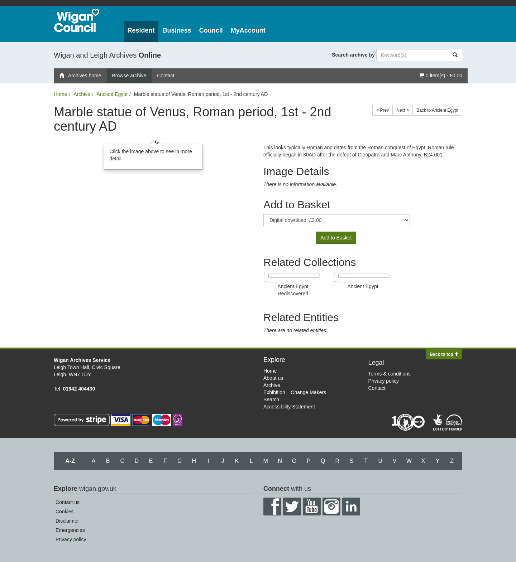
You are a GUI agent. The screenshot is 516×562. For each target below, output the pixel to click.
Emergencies (70, 530)
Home (60, 94)
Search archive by (353, 55)
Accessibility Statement (289, 407)
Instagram (331, 506)
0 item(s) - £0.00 (440, 75)
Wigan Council (77, 21)
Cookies (65, 511)
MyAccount (248, 30)
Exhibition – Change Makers (294, 392)
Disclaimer (67, 521)
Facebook (272, 506)
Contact (165, 75)
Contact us (68, 502)
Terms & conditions (389, 374)
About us (273, 378)
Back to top (444, 354)
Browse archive (129, 75)
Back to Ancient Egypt (437, 110)
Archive (81, 94)
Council (211, 30)
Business (177, 30)
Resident (141, 30)
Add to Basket (336, 238)
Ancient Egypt (112, 94)
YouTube (312, 506)
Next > (402, 110)
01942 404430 (79, 389)
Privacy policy (383, 381)
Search (271, 399)
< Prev (382, 110)
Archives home (80, 75)
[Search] (455, 55)
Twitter (292, 506)
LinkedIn (351, 506)
